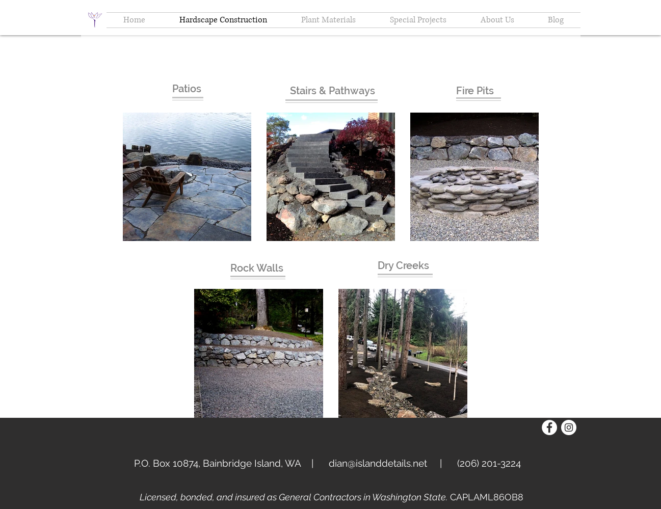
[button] (497, 20)
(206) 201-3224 (489, 463)
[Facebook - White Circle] (549, 427)
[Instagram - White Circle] (568, 427)
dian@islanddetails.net (378, 463)
